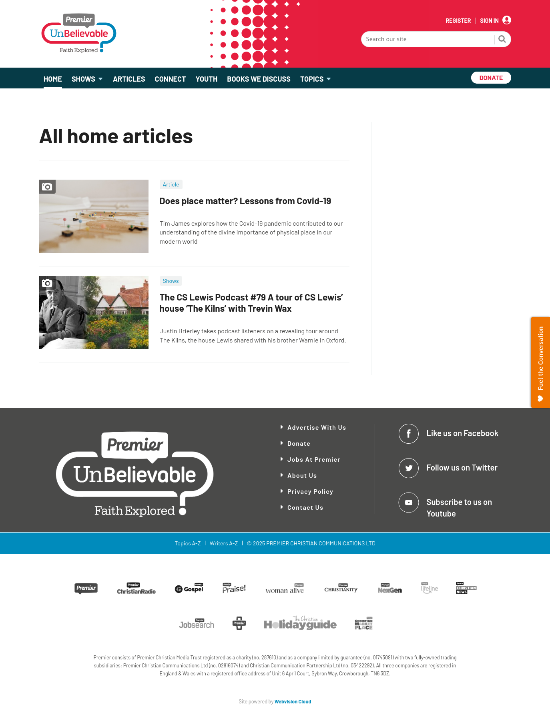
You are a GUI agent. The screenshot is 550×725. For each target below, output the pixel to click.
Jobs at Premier (314, 459)
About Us (302, 475)
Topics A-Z (188, 543)
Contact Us (305, 507)
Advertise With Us (316, 427)
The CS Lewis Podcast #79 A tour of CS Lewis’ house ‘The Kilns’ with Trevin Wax (251, 302)
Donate (299, 443)
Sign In (489, 21)
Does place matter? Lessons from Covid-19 (245, 200)
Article (171, 184)
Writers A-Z (224, 543)
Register (458, 21)
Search (502, 40)
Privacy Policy (310, 491)
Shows (171, 280)
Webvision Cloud (293, 701)
